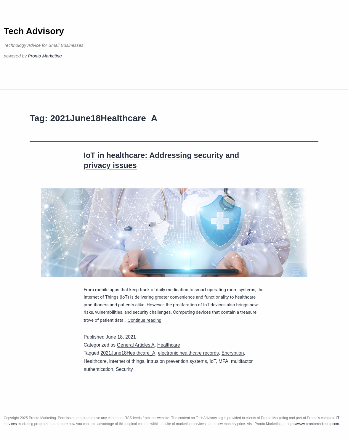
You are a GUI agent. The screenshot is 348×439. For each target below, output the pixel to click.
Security (124, 369)
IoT (213, 361)
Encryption (233, 352)
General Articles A (136, 344)
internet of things (126, 361)
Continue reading (144, 320)
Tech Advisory (34, 31)
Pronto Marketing (45, 55)
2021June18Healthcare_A (127, 352)
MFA (223, 361)
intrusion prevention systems (177, 361)
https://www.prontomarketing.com (312, 424)
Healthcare (168, 344)
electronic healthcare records (188, 352)
